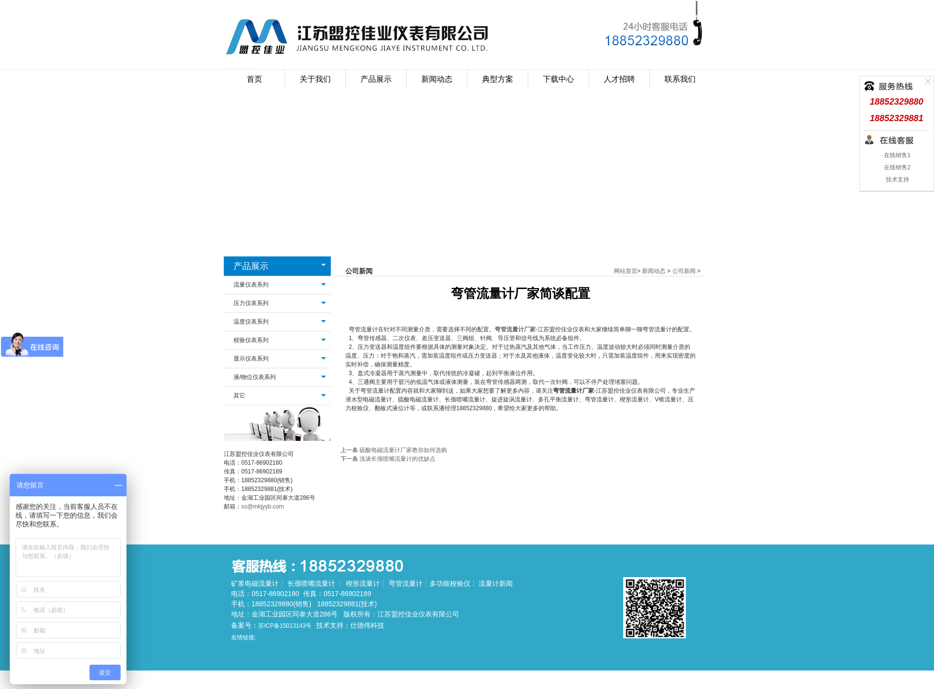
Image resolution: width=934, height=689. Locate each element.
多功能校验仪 (450, 583)
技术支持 (896, 179)
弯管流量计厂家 (515, 329)
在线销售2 (896, 167)
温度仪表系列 (251, 321)
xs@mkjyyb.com (262, 506)
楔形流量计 (363, 583)
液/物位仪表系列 (255, 377)
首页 (254, 79)
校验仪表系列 (251, 340)
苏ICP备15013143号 (284, 625)
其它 (239, 395)
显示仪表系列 (251, 358)
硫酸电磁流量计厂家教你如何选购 (403, 450)
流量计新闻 (496, 583)
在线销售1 (896, 155)
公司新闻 (684, 271)
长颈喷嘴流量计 (311, 583)
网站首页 (625, 271)
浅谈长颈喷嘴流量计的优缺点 (397, 458)
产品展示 (251, 266)
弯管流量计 (406, 583)
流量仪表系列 (251, 284)
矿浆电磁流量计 (255, 583)
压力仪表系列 (251, 303)
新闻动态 (653, 271)
